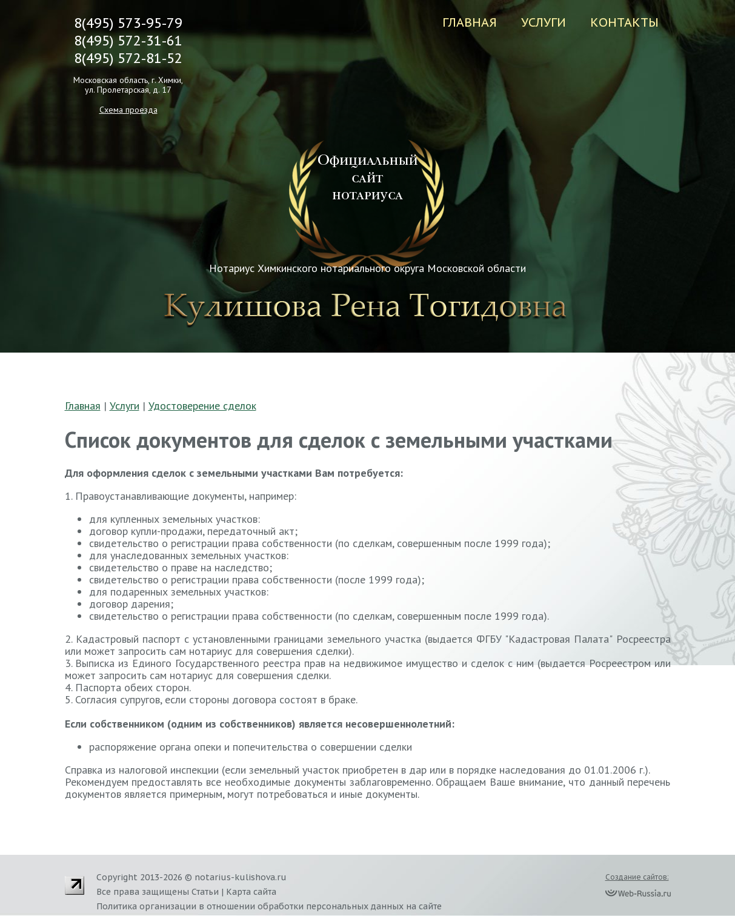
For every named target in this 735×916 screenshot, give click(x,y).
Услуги (543, 22)
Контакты (624, 22)
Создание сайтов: (637, 876)
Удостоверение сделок (202, 406)
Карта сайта (251, 891)
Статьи (205, 891)
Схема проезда (128, 109)
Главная (469, 22)
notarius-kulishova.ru (241, 877)
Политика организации (146, 906)
